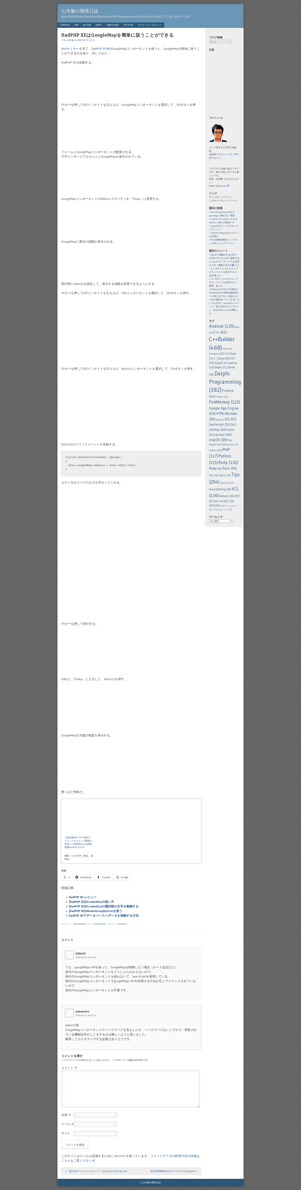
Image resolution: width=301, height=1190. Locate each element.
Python (128, 24)
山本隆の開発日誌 (79, 11)
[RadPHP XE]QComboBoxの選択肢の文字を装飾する (104, 906)
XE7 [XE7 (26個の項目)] (229, 501)
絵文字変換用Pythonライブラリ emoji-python (173, 1171)
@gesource (221, 185)
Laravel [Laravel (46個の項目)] (223, 435)
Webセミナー (70, 48)
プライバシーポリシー (149, 24)
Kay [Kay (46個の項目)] (220, 430)
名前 (66, 1115)
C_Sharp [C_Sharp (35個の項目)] (222, 358)
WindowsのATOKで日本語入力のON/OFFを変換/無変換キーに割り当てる (224, 293)
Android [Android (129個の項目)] (221, 326)
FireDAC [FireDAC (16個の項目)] (221, 396)
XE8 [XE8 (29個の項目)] (214, 505)
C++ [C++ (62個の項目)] (220, 332)
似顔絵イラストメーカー (221, 154)
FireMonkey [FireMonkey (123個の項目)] (224, 402)
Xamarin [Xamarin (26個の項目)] (226, 496)
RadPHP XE (98, 48)
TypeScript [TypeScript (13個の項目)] (226, 482)
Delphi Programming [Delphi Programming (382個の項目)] (225, 381)
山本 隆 (70, 40)
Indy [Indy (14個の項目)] (220, 419)
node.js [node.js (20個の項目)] (215, 450)
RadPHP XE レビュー (82, 897)
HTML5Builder (79, 924)
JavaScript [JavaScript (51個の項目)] (219, 424)
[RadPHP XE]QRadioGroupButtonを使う (95, 911)
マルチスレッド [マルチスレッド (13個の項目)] (222, 509)
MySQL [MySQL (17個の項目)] (232, 444)
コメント (112, 924)
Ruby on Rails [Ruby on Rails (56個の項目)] (223, 468)
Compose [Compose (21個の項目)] (216, 353)
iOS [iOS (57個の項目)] (230, 419)
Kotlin (87, 24)
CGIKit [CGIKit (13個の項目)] (227, 348)
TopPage (65, 24)
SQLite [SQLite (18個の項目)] (225, 475)
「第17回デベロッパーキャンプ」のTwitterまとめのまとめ (96, 1171)
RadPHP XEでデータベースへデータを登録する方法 (104, 915)
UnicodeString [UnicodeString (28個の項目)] (220, 489)
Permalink (122, 924)
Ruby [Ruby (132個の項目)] (228, 462)
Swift (98, 24)
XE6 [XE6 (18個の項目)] (219, 501)
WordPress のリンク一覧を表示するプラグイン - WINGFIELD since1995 (224, 306)
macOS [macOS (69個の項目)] (218, 439)
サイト (65, 1133)
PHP (76, 24)
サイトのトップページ (220, 197)
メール (67, 1124)
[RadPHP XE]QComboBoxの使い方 (91, 902)
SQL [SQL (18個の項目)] (213, 475)
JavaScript (112, 24)
